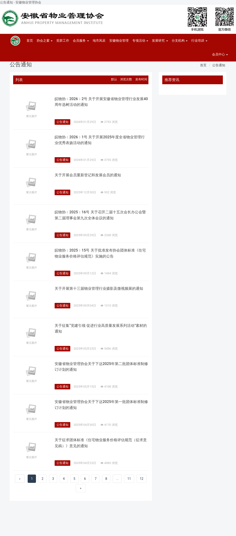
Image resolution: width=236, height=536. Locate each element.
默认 (114, 79)
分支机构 (180, 40)
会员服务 (81, 40)
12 (141, 480)
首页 (30, 40)
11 (129, 480)
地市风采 (99, 40)
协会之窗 (45, 40)
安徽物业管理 (119, 40)
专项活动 (140, 40)
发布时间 (141, 79)
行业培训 (199, 40)
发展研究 (160, 40)
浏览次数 (126, 79)
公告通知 (218, 65)
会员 (220, 54)
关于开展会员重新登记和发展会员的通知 (92, 175)
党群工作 (62, 40)
